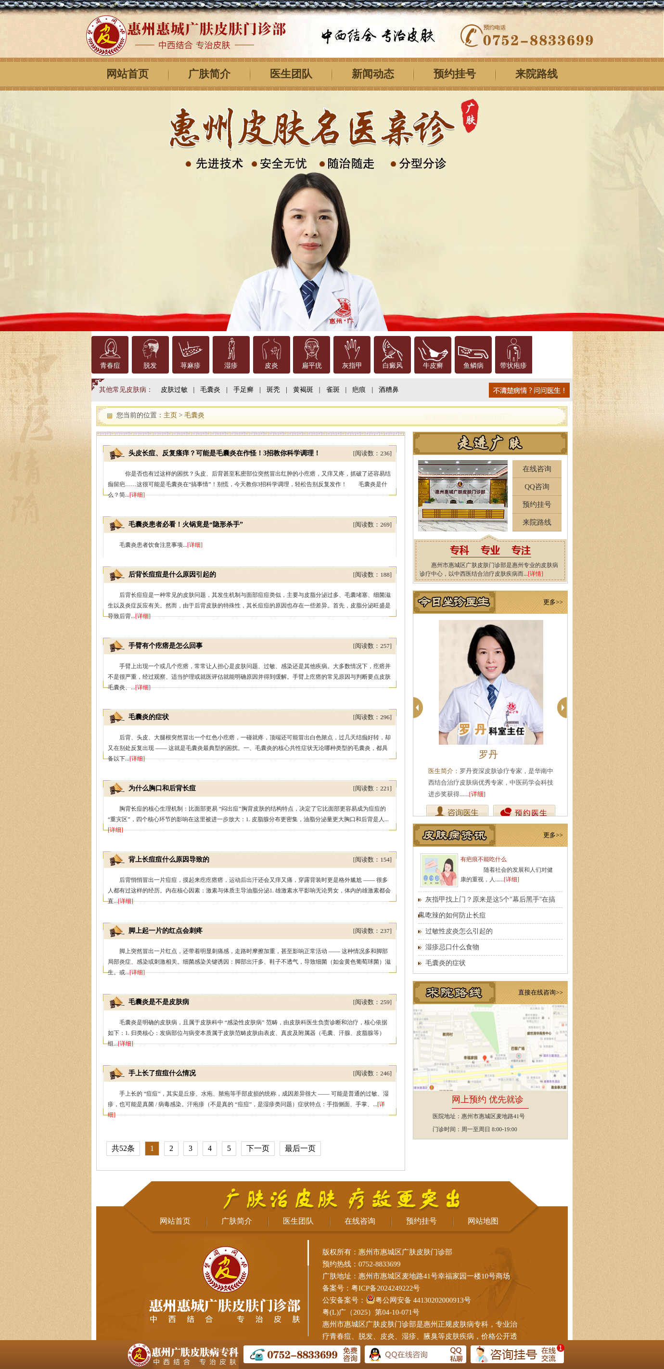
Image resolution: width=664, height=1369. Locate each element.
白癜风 (393, 365)
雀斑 (333, 389)
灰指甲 (352, 365)
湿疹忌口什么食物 (452, 947)
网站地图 (483, 1221)
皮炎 (271, 365)
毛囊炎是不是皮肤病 (158, 1002)
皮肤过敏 (174, 389)
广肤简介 (209, 74)
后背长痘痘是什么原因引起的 (172, 574)
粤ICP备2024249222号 (385, 1288)
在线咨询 (537, 469)
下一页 (257, 1148)
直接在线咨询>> (540, 992)
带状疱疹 (513, 365)
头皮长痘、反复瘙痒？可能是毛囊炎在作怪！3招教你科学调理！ (224, 453)
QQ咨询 (536, 487)
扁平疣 (312, 365)
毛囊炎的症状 (148, 717)
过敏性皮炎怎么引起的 (459, 931)
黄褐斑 (303, 389)
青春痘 (110, 365)
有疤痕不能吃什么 (483, 859)
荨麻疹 (190, 365)
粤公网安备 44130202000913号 (423, 1300)
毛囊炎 (210, 389)
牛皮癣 (433, 365)
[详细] (137, 494)
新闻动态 (373, 74)
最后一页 (300, 1148)
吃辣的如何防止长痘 (455, 915)
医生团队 (291, 74)
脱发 (150, 365)
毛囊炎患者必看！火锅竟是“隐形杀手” (185, 524)
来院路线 (536, 74)
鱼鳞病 (473, 365)
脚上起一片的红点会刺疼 (165, 930)
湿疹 (231, 365)
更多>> (553, 602)
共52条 (123, 1148)
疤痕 (359, 389)
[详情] (535, 573)
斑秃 (273, 389)
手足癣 (243, 389)
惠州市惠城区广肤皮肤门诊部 (369, 1324)
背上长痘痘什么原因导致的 (168, 859)
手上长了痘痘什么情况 (162, 1073)
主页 (170, 415)
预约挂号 (455, 74)
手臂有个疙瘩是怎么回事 (165, 645)
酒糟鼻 (389, 389)
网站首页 (127, 74)
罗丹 (488, 754)
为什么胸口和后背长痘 (162, 788)
